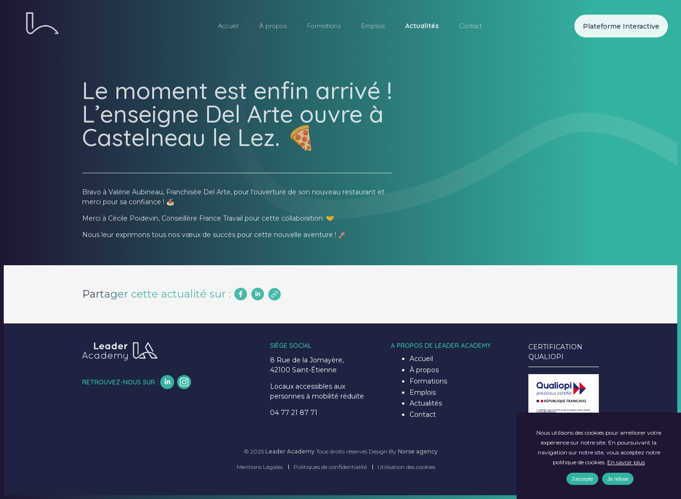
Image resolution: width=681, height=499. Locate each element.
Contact (470, 26)
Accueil (228, 26)
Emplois (373, 26)
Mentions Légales (260, 466)
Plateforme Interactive (621, 26)
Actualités (422, 26)
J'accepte (582, 479)
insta (184, 382)
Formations (323, 26)
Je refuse (617, 479)
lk (167, 382)
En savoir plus (626, 462)
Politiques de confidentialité (330, 466)
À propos (272, 26)
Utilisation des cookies (406, 466)
